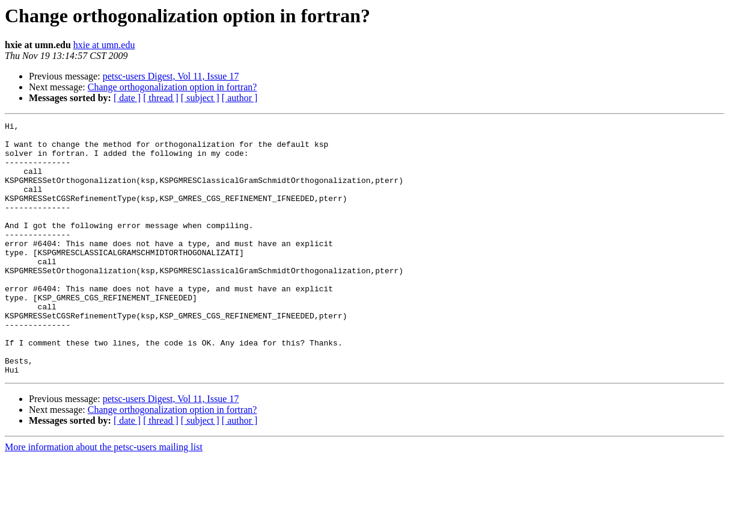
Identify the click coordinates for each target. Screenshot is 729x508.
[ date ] (127, 98)
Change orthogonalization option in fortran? (172, 87)
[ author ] (240, 98)
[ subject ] (200, 98)
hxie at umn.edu (104, 45)
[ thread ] (160, 98)
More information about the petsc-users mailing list (104, 497)
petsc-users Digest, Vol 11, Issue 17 (171, 76)
